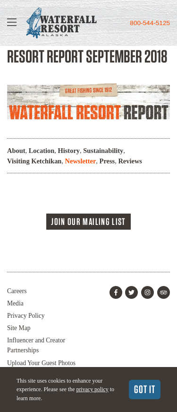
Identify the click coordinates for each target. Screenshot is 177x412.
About (16, 150)
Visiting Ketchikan (34, 161)
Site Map (18, 327)
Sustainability (103, 150)
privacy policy (92, 389)
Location (42, 150)
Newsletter (80, 161)
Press (107, 161)
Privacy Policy (26, 315)
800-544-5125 (150, 23)
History (69, 150)
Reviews (130, 161)
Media (15, 303)
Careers (17, 291)
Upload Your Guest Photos (41, 363)
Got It (144, 389)
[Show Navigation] (12, 22)
